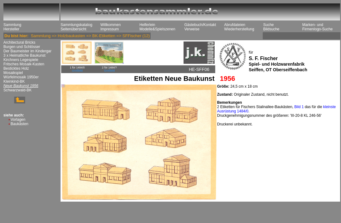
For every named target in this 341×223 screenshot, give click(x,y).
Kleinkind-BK (14, 81)
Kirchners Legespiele (20, 60)
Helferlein (147, 25)
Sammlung (12, 25)
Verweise (191, 29)
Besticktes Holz (16, 68)
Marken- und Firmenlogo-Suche (317, 27)
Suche (268, 25)
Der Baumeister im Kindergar (27, 51)
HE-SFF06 (199, 69)
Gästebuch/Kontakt (200, 25)
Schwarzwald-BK (17, 90)
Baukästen (19, 124)
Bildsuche (271, 29)
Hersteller (11, 29)
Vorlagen (18, 119)
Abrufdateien (234, 25)
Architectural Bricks (19, 42)
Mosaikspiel (13, 73)
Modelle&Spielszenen (157, 29)
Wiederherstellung (239, 29)
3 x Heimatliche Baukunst (24, 55)
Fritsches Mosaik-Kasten (23, 64)
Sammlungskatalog (76, 25)
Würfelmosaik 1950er (21, 77)
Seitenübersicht (73, 29)
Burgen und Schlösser (21, 47)
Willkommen (110, 25)
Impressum (109, 29)
